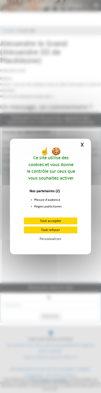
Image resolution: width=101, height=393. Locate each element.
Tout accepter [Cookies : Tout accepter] (50, 221)
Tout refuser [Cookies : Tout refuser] (50, 230)
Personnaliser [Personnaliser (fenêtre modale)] (50, 239)
